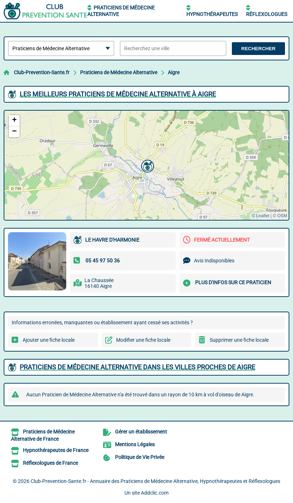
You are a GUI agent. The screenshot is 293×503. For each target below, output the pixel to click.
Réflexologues (266, 14)
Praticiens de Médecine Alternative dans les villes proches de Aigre (137, 367)
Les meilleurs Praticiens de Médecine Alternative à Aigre (118, 94)
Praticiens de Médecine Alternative (118, 72)
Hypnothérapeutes (212, 14)
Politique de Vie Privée (139, 457)
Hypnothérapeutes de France (55, 450)
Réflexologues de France (50, 463)
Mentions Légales (135, 444)
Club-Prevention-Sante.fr (42, 72)
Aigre (173, 72)
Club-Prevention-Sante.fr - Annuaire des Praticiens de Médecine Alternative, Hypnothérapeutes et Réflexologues (155, 481)
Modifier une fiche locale (143, 340)
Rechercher (258, 48)
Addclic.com (155, 493)
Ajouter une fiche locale (49, 340)
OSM (282, 215)
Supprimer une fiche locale (239, 340)
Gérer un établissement (141, 432)
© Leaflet (260, 215)
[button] (146, 165)
